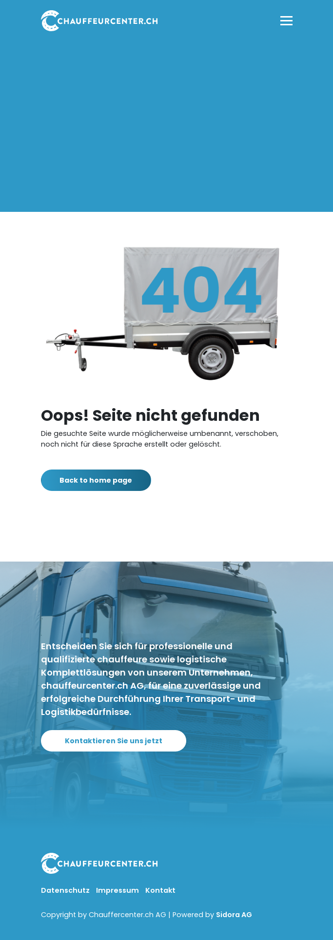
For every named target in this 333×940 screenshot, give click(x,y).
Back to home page (101, 480)
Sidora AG (234, 915)
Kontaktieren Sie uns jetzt (119, 741)
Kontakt (160, 890)
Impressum (118, 890)
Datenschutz (66, 890)
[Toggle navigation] (286, 20)
